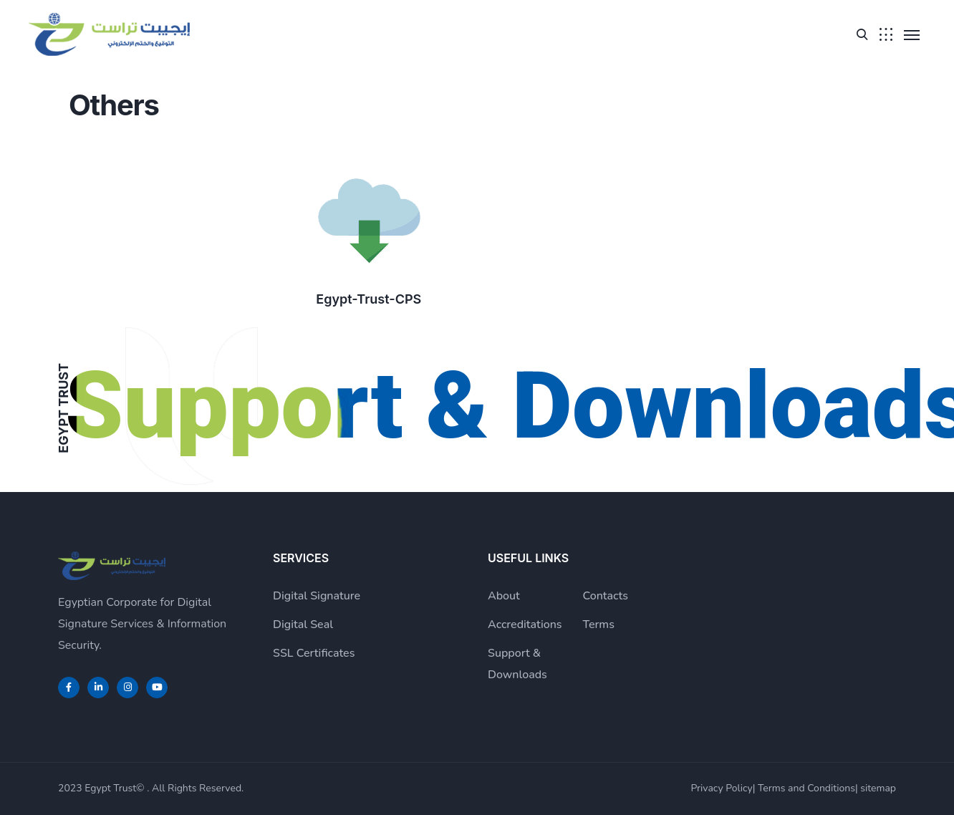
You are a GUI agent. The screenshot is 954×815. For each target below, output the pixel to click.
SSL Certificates (314, 653)
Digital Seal (303, 624)
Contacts (606, 596)
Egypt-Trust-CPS (368, 299)
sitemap (878, 788)
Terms (599, 624)
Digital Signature (316, 596)
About (504, 596)
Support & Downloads (517, 664)
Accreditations (525, 624)
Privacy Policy (721, 788)
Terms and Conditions (806, 788)
